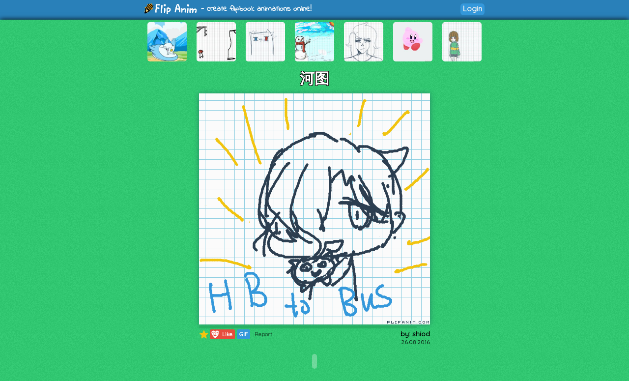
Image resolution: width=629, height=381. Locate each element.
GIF (243, 334)
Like (221, 334)
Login (472, 8)
